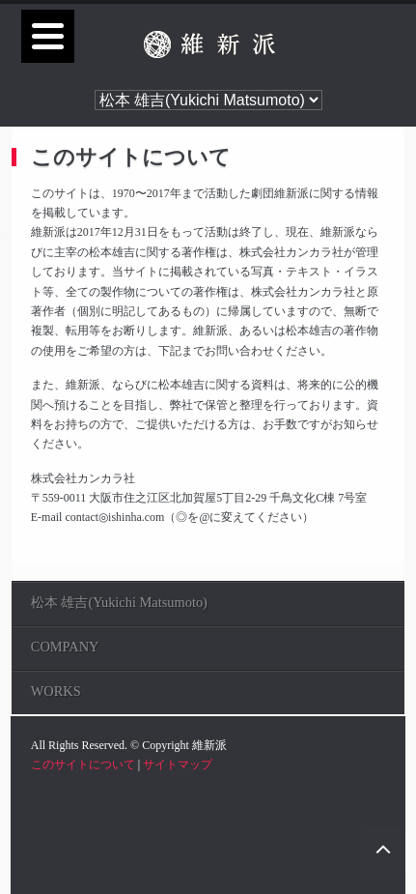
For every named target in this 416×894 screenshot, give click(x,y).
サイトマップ (177, 764)
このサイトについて (83, 764)
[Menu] (47, 36)
